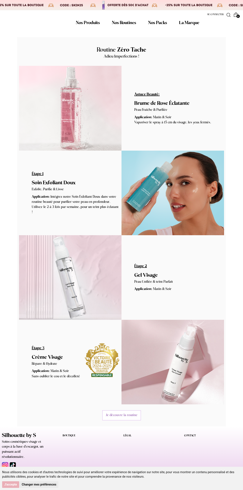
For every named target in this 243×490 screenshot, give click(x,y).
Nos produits (70, 442)
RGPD (127, 455)
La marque (69, 461)
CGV (126, 448)
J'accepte (10, 484)
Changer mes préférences (39, 484)
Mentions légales (132, 442)
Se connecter (215, 14)
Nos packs (68, 455)
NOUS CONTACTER (195, 453)
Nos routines (70, 448)
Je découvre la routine (121, 415)
